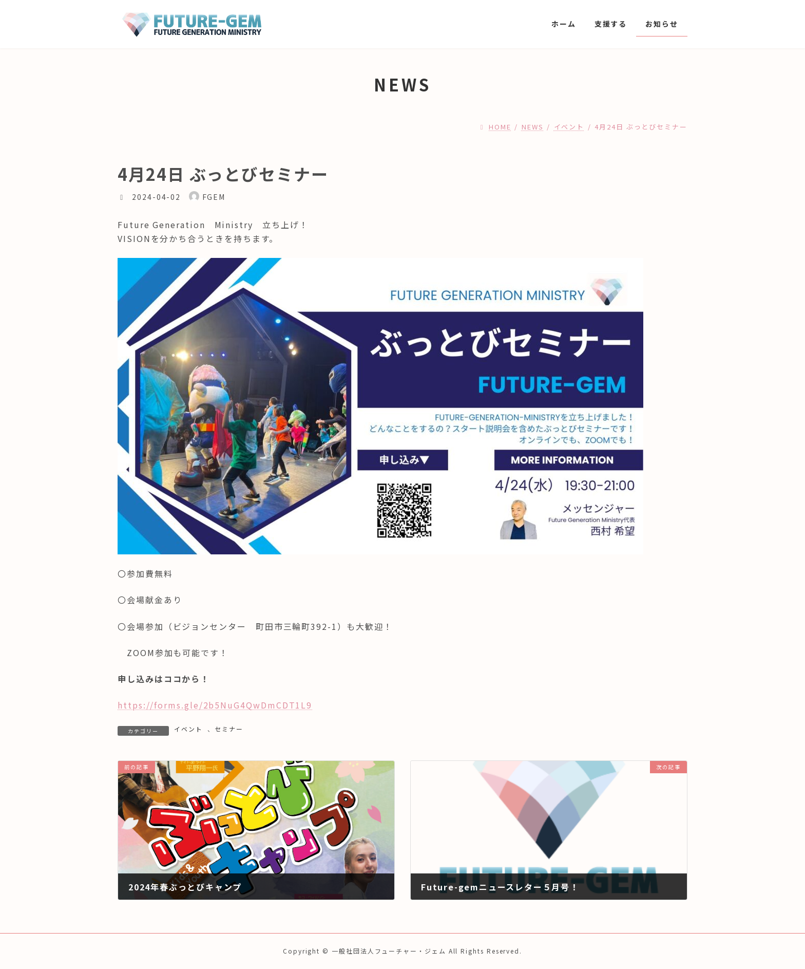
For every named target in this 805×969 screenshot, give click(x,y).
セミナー (229, 729)
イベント (188, 729)
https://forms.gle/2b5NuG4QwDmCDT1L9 (215, 705)
